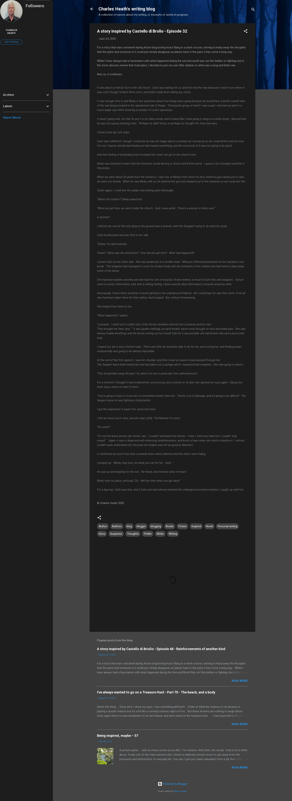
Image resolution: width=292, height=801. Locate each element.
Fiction (182, 526)
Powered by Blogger (172, 784)
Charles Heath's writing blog (127, 9)
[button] (245, 32)
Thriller (148, 533)
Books (170, 526)
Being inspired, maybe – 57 (117, 736)
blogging (156, 526)
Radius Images (180, 791)
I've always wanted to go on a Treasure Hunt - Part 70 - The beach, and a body (156, 692)
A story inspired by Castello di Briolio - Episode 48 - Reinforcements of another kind (161, 649)
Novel (209, 526)
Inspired (196, 526)
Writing (173, 533)
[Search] (253, 10)
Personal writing (227, 526)
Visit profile (11, 42)
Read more (240, 680)
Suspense (116, 533)
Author (103, 526)
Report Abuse (12, 117)
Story (102, 533)
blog (129, 526)
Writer (160, 533)
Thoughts (133, 533)
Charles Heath (11, 31)
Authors (117, 526)
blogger (141, 526)
